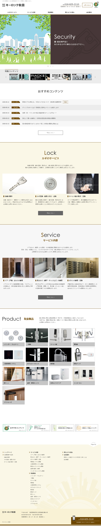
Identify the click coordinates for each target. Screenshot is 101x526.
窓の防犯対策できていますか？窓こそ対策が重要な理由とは (40, 123)
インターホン (33, 501)
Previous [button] (3, 39)
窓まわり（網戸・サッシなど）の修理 (49, 281)
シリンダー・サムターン (36, 476)
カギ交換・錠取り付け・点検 (46, 196)
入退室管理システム (35, 485)
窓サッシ (32, 494)
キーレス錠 (33, 481)
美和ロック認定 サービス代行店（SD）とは (75, 457)
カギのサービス (12, 12)
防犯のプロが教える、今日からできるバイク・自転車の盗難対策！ (42, 102)
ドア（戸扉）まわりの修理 (14, 281)
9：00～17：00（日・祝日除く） (88, 522)
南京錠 (32, 490)
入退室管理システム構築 (36, 464)
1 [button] (48, 66)
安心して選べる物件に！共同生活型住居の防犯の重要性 (39, 118)
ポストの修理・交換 (75, 281)
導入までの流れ (69, 12)
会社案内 (89, 12)
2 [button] (50, 66)
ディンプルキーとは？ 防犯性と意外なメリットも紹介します (40, 107)
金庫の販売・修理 (35, 469)
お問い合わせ (87, 5)
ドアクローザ (33, 504)
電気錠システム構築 (35, 462)
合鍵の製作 (8, 196)
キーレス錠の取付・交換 (77, 196)
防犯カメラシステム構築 (36, 467)
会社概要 (66, 460)
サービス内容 (31, 12)
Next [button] (98, 39)
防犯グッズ (33, 492)
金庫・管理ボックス (35, 497)
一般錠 (32, 478)
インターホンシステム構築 (37, 471)
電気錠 (32, 483)
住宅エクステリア (35, 499)
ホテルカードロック (35, 488)
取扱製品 (50, 12)
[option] (50, 39)
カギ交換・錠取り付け (10, 460)
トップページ (8, 453)
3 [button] (53, 66)
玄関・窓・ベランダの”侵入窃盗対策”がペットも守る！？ (39, 113)
